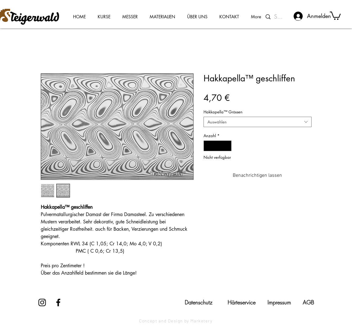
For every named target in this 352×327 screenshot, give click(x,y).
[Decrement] (208, 146)
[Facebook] (58, 302)
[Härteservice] (241, 302)
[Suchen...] (279, 17)
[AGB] (308, 302)
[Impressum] (279, 302)
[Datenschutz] (198, 302)
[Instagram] (42, 302)
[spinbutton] (217, 146)
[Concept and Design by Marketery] (176, 321)
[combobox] (258, 122)
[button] (335, 15)
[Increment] (227, 146)
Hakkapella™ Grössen (223, 112)
